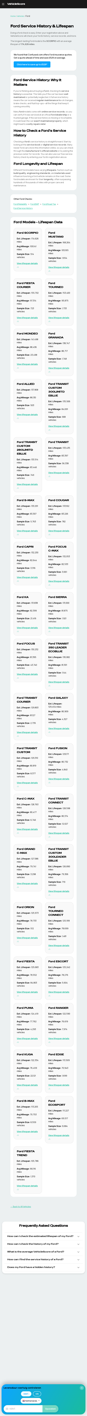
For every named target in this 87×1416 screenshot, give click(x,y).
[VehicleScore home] (16, 4)
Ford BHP (34, 204)
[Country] (31, 1401)
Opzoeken (50, 1408)
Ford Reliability (20, 204)
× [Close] (82, 1387)
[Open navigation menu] (3, 4)
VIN (37, 1394)
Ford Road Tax (49, 204)
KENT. (26, 1394)
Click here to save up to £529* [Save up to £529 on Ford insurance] (32, 64)
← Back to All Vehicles (20, 1206)
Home (13, 16)
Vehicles (20, 16)
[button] (43, 1236)
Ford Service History (23, 208)
